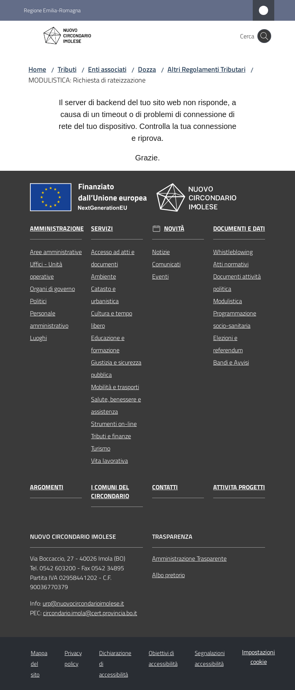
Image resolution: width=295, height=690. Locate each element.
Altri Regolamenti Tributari (206, 69)
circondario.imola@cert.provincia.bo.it (90, 612)
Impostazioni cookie (258, 656)
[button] (264, 36)
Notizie (161, 251)
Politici (38, 300)
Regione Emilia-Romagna (52, 10)
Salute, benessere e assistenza (116, 405)
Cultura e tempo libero (111, 319)
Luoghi (38, 337)
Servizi (102, 228)
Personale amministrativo (49, 319)
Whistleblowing (233, 251)
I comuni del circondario (110, 491)
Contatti (165, 487)
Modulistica (227, 300)
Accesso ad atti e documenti (112, 258)
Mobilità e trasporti (115, 386)
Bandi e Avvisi (231, 362)
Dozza (147, 69)
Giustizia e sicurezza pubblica (116, 368)
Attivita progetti (239, 487)
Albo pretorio (168, 574)
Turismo (100, 448)
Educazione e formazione (107, 344)
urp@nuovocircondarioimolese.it (83, 603)
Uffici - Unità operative (46, 270)
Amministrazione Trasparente (189, 558)
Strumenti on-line (114, 423)
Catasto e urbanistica (105, 294)
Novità (174, 228)
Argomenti (46, 487)
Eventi (160, 276)
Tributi (67, 69)
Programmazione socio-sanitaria (234, 319)
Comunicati (166, 264)
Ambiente (103, 276)
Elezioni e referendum (228, 344)
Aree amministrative (56, 251)
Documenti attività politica (237, 282)
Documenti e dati (239, 228)
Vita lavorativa (109, 460)
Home (37, 69)
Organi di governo (52, 288)
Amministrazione (57, 228)
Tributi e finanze (111, 436)
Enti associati (107, 69)
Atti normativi (231, 264)
